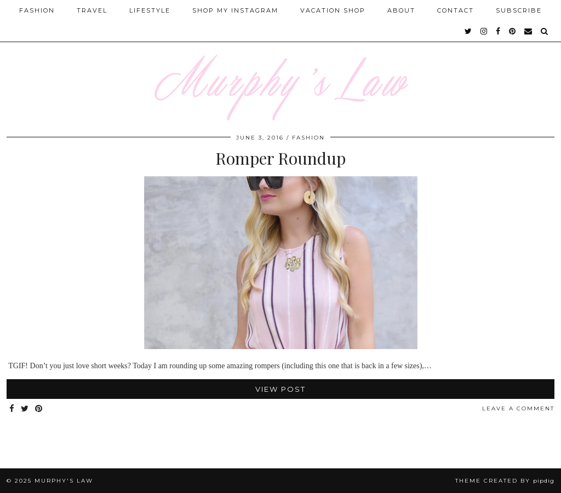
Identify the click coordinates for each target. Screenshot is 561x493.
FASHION (308, 137)
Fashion (37, 10)
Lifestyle (149, 10)
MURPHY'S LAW (64, 480)
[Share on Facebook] (12, 409)
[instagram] (484, 31)
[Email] (528, 31)
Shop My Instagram (235, 10)
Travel (92, 10)
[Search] (545, 31)
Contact (455, 10)
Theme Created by (504, 480)
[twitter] (469, 31)
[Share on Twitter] (25, 409)
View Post (280, 389)
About (401, 10)
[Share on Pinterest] (39, 409)
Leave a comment (518, 408)
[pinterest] (513, 31)
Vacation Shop (332, 10)
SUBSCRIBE (519, 10)
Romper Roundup (280, 158)
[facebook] (498, 31)
